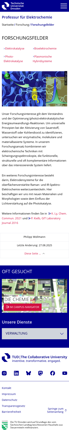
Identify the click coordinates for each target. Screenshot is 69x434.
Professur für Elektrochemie (27, 17)
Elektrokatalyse (14, 48)
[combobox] (34, 333)
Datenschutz (9, 400)
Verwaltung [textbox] (16, 333)
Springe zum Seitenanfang (55, 410)
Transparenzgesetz (13, 406)
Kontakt (6, 388)
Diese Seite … (32, 254)
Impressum (9, 394)
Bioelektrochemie (45, 48)
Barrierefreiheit (11, 412)
